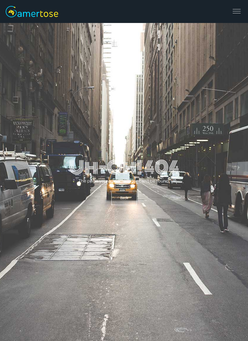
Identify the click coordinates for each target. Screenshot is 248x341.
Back (124, 198)
